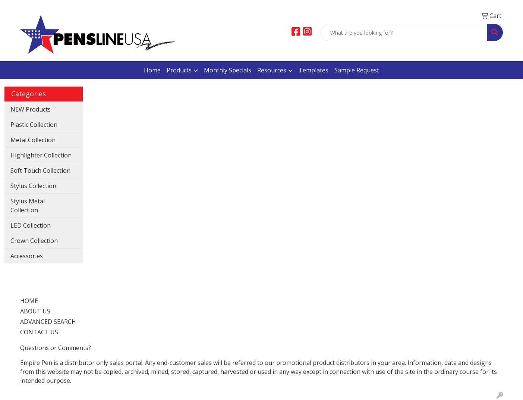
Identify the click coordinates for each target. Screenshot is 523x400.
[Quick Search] (404, 32)
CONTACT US (39, 332)
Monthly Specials (227, 70)
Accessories (26, 256)
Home (152, 70)
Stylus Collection (33, 186)
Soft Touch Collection (40, 170)
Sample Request (356, 70)
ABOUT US (35, 311)
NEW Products (30, 109)
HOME (29, 301)
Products (179, 70)
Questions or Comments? (55, 348)
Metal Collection (33, 140)
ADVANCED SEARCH (48, 322)
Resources (271, 70)
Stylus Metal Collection (27, 205)
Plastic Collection (33, 125)
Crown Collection (34, 241)
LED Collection (30, 225)
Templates (313, 70)
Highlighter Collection (41, 155)
